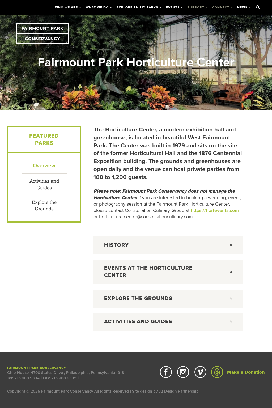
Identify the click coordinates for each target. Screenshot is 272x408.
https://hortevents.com (215, 210)
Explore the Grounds (44, 205)
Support (196, 7)
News (242, 7)
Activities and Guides (44, 184)
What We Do (97, 7)
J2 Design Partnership (179, 391)
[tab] (168, 245)
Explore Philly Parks (137, 7)
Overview (44, 166)
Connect (220, 7)
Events (173, 7)
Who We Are (66, 7)
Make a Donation (238, 372)
